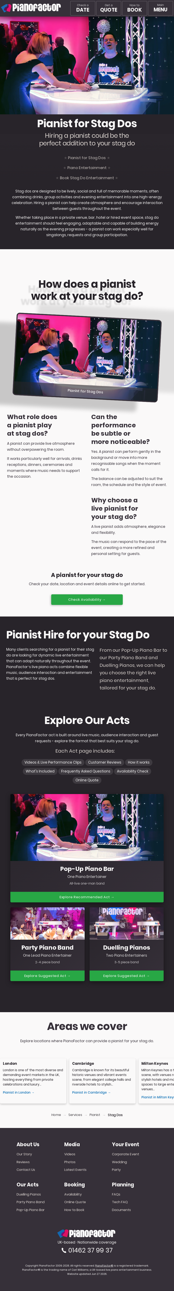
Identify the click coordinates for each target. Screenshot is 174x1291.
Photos (70, 1162)
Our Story (24, 1154)
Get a (108, 8)
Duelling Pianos (29, 1194)
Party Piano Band (31, 1202)
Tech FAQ (120, 1202)
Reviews (23, 1162)
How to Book (74, 1210)
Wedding (119, 1162)
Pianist (95, 1115)
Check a (82, 8)
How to (134, 8)
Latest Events (75, 1170)
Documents (121, 1210)
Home (56, 1115)
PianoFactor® (104, 1266)
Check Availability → (87, 599)
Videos (69, 1154)
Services (75, 1115)
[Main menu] (160, 8)
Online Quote (75, 1202)
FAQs (116, 1194)
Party (116, 1170)
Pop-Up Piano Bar (31, 1210)
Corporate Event (125, 1154)
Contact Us (26, 1170)
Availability (73, 1194)
